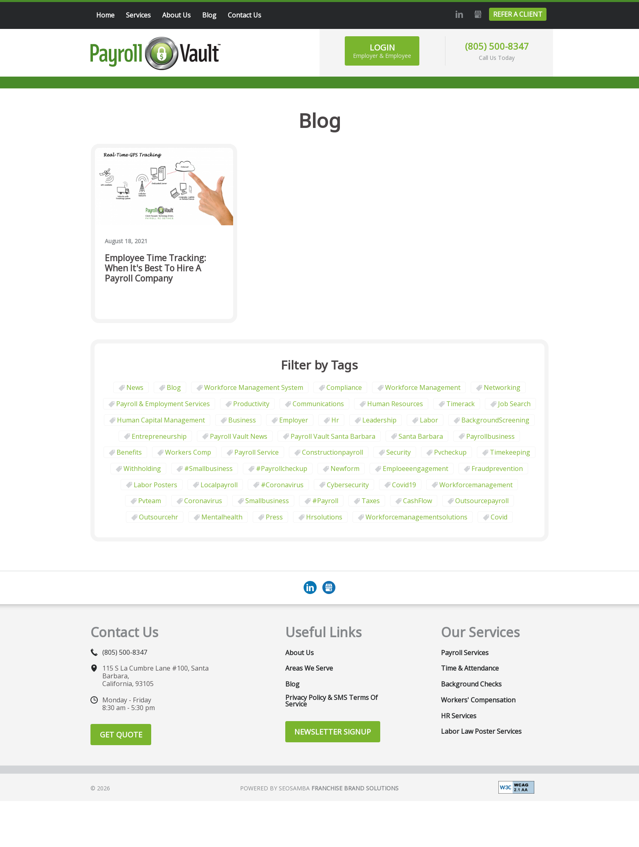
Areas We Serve (309, 668)
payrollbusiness (490, 436)
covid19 (404, 484)
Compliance (344, 387)
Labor (429, 420)
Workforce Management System (253, 387)
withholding (142, 468)
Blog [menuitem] (209, 15)
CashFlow (417, 500)
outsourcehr (158, 517)
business (242, 420)
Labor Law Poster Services (481, 731)
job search (514, 403)
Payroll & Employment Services (163, 403)
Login (382, 50)
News (134, 387)
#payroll (325, 500)
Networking (502, 387)
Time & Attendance (470, 668)
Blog (174, 387)
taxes (370, 500)
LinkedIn (458, 14)
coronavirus (203, 500)
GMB (476, 14)
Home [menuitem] (105, 15)
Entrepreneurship (159, 436)
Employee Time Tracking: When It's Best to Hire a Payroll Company (155, 268)
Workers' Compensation (478, 700)
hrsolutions (324, 517)
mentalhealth (221, 517)
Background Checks (471, 684)
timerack (460, 403)
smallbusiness (267, 500)
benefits (129, 452)
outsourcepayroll (482, 500)
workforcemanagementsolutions (416, 517)
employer (293, 420)
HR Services (458, 716)
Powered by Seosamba (319, 788)
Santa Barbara (421, 436)
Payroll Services (465, 652)
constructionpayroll (332, 452)
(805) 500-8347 (497, 46)
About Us (299, 652)
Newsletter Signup (332, 732)
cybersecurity (348, 484)
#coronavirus (282, 484)
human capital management (161, 420)
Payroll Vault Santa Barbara (333, 436)
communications (318, 403)
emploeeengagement (415, 468)
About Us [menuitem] (176, 15)
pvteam (149, 500)
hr (335, 420)
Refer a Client (517, 14)
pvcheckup (450, 452)
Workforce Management (423, 387)
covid (499, 517)
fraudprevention (497, 468)
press (274, 517)
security (398, 452)
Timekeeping (510, 452)
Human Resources (395, 403)
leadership (379, 420)
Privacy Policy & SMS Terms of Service (331, 700)
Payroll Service (256, 452)
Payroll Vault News (238, 436)
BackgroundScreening (495, 420)
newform (345, 468)
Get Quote (121, 734)
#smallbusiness (208, 468)
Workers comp (188, 452)
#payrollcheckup (281, 468)
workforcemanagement (476, 484)
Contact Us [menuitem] (244, 15)
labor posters (155, 484)
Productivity (251, 403)
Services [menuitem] (138, 15)
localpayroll (219, 484)
